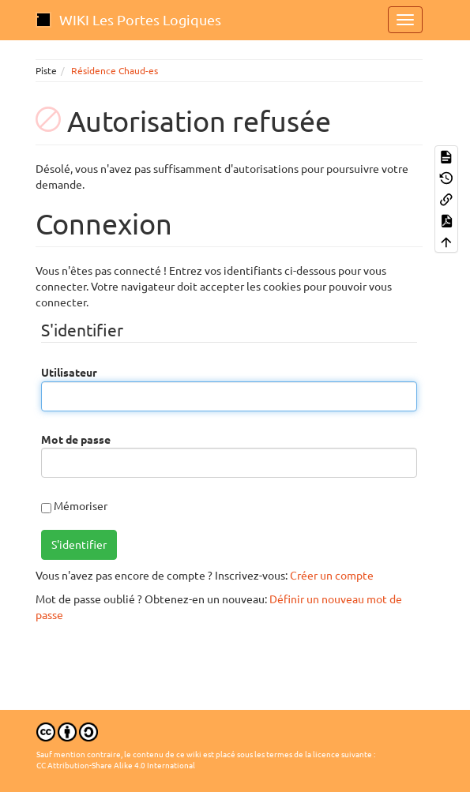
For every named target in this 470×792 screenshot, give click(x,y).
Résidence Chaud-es (114, 71)
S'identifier (79, 545)
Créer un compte (332, 575)
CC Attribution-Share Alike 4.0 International (115, 765)
